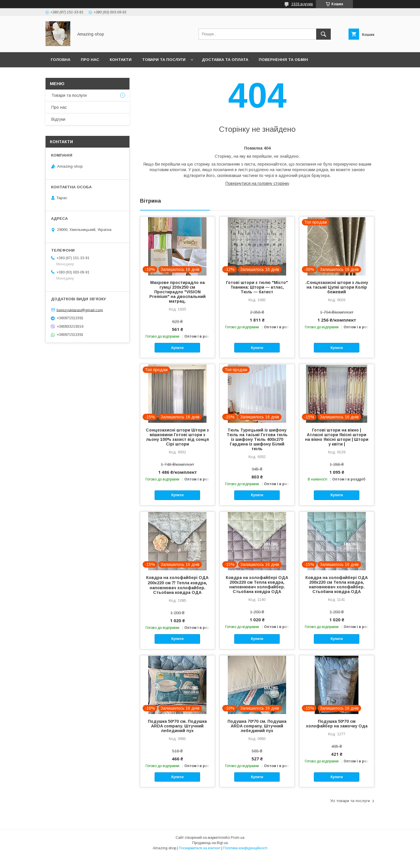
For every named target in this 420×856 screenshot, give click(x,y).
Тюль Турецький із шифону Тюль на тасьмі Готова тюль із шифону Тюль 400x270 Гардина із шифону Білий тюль (257, 439)
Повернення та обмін (283, 59)
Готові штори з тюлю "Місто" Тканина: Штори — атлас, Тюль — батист (257, 287)
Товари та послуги (164, 59)
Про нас (90, 59)
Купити (177, 348)
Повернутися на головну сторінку (257, 183)
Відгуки (58, 119)
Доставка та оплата (225, 59)
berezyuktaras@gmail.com (80, 310)
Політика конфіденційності (245, 848)
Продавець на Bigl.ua (210, 843)
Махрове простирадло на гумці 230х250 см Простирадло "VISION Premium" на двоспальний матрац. (177, 292)
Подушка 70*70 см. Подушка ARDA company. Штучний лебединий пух (257, 726)
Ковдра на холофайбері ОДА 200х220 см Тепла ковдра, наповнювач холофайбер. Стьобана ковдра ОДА (257, 584)
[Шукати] (323, 34)
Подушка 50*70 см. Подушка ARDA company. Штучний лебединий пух (177, 726)
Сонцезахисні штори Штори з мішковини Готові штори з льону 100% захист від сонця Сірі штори (177, 437)
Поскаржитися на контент (199, 848)
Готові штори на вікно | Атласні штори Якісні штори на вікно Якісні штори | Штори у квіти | (336, 437)
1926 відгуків (302, 4)
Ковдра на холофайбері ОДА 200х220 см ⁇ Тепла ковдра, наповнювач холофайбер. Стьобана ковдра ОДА (177, 585)
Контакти (121, 59)
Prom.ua (237, 838)
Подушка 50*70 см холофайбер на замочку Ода (337, 723)
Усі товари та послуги (350, 801)
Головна (60, 59)
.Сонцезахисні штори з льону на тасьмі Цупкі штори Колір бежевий (336, 287)
